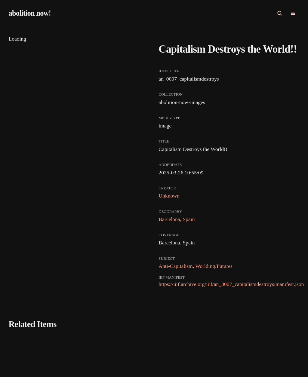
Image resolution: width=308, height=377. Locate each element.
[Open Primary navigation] (293, 13)
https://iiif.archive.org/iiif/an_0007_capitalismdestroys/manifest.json (231, 284)
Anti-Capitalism (175, 266)
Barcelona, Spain (177, 219)
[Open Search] (279, 13)
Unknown (169, 196)
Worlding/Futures (214, 266)
